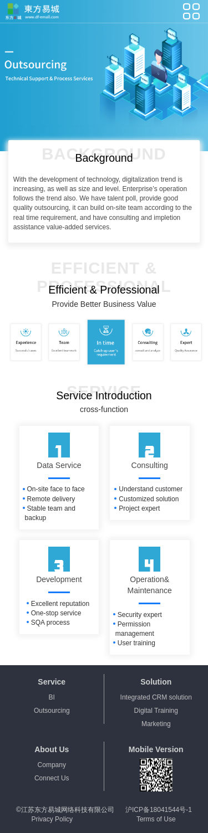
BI (52, 697)
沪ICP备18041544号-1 (158, 810)
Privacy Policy (52, 819)
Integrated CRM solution (156, 697)
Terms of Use (156, 819)
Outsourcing (52, 710)
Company (52, 765)
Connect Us (51, 778)
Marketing (156, 724)
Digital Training (156, 710)
